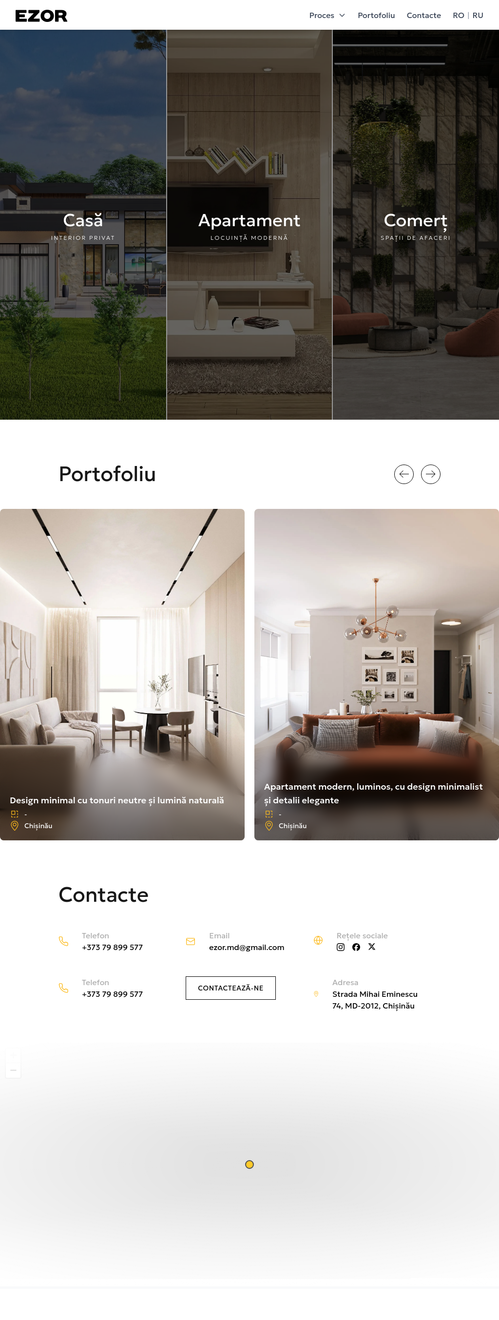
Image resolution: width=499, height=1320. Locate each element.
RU (478, 15)
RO (458, 15)
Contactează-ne (231, 988)
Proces (327, 15)
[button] (249, 1164)
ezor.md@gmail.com (246, 947)
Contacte (424, 15)
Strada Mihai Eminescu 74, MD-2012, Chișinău (375, 999)
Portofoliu (376, 15)
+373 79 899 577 (112, 947)
